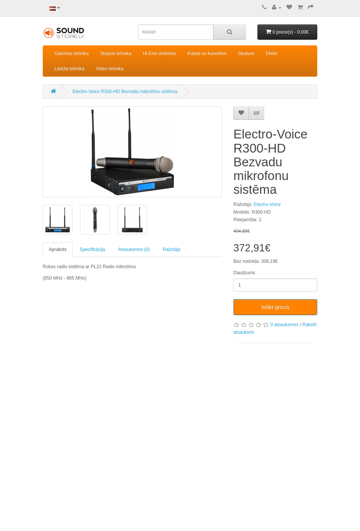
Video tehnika (110, 68)
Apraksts (58, 249)
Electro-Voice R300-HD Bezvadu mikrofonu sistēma (124, 91)
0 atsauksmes (284, 324)
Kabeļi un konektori (207, 53)
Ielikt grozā (275, 307)
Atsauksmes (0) (133, 249)
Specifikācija (92, 249)
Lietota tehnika (69, 68)
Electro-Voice (267, 204)
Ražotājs (172, 249)
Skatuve (246, 53)
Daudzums (244, 272)
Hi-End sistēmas (159, 53)
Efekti (271, 53)
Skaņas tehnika (115, 53)
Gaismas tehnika (71, 53)
